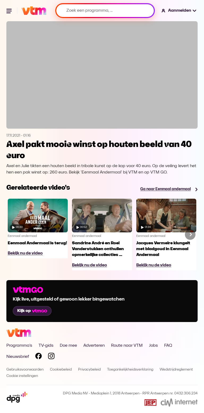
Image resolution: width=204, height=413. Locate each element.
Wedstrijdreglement (176, 370)
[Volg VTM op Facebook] (38, 357)
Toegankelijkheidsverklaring (130, 370)
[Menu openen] (9, 10)
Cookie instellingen (22, 376)
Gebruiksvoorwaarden (25, 370)
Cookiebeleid (61, 370)
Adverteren (94, 346)
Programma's (19, 346)
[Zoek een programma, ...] (105, 10)
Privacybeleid (89, 370)
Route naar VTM (127, 346)
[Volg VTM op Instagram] (51, 357)
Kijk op (32, 311)
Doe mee (68, 346)
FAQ (168, 346)
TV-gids (46, 346)
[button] (179, 10)
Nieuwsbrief (17, 357)
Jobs (153, 346)
